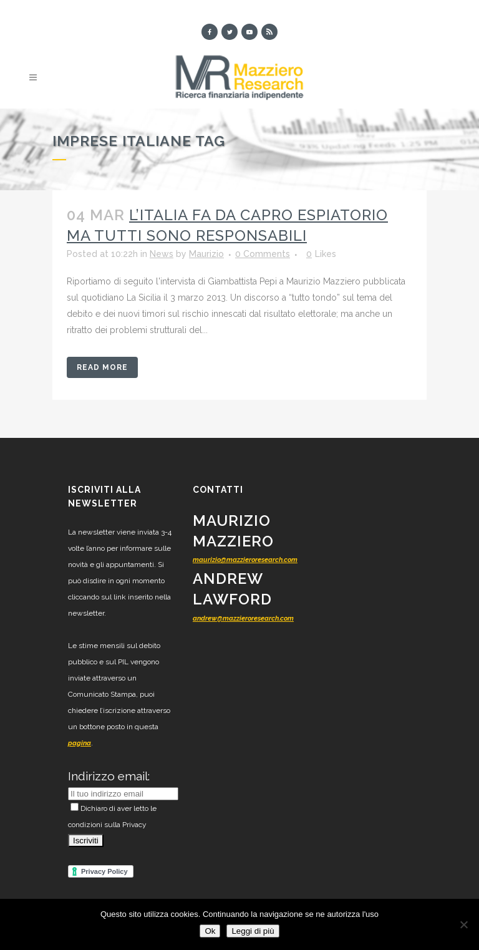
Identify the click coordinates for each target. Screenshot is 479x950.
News (161, 254)
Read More (102, 367)
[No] (463, 924)
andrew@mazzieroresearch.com (243, 618)
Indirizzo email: (109, 776)
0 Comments (262, 254)
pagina (79, 743)
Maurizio (206, 254)
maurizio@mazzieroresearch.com (245, 560)
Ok (210, 931)
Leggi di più (252, 931)
